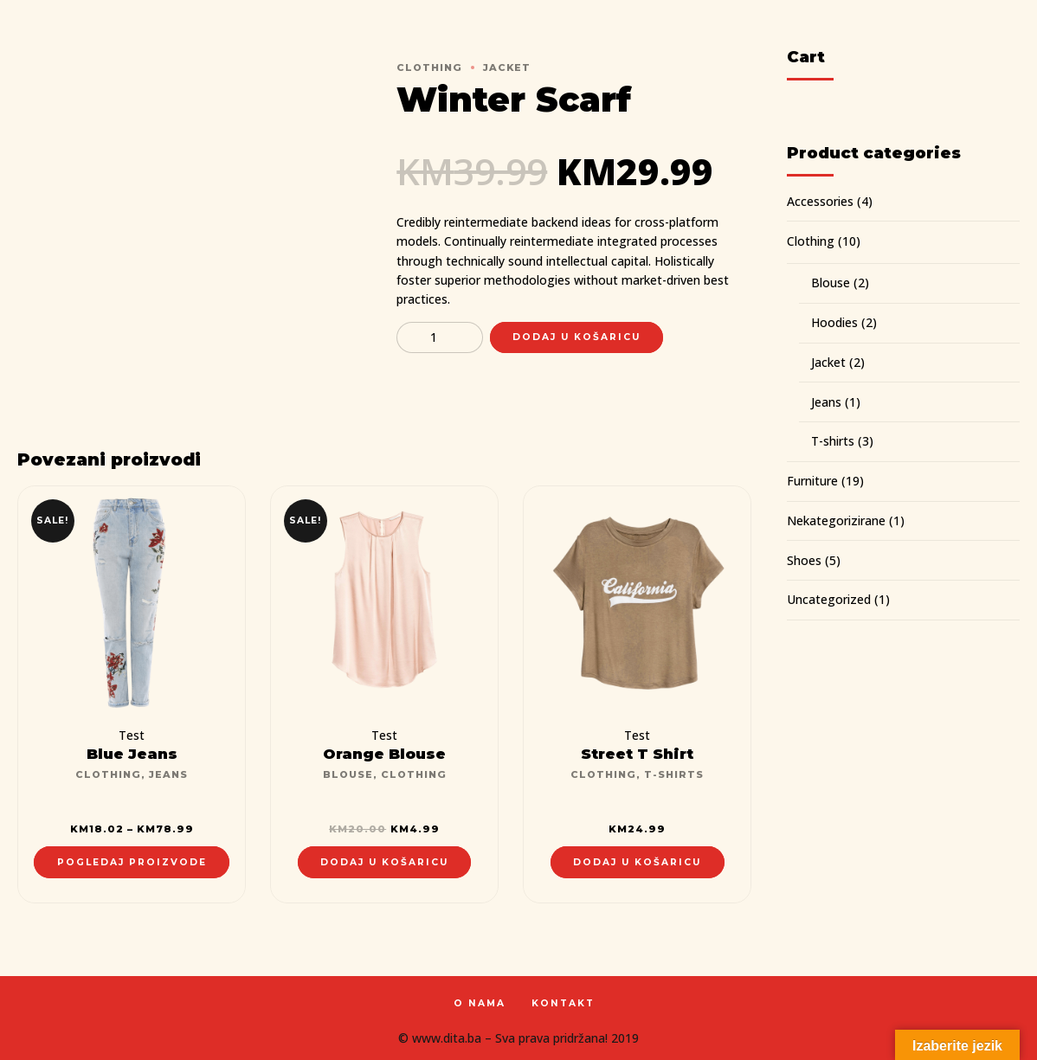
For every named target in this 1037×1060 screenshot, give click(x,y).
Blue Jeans (132, 753)
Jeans (168, 774)
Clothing (429, 67)
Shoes (804, 560)
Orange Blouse (384, 753)
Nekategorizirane (836, 520)
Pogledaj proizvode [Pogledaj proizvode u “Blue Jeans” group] (132, 862)
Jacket (507, 67)
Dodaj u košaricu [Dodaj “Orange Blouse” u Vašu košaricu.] (384, 862)
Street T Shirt (637, 753)
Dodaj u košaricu (576, 337)
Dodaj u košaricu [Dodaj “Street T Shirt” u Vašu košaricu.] (637, 862)
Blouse (348, 774)
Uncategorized (829, 599)
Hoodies (834, 322)
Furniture (812, 480)
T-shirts (674, 774)
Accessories (820, 201)
